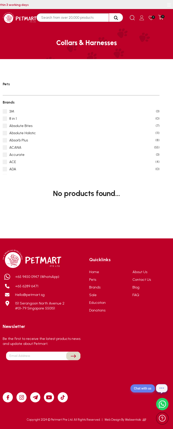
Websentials (135, 419)
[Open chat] (161, 388)
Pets (92, 279)
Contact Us (141, 279)
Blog (135, 287)
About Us (139, 272)
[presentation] (43, 371)
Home (94, 272)
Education (97, 302)
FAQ (135, 295)
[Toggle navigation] (169, 5)
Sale (93, 295)
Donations (97, 310)
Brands (94, 287)
